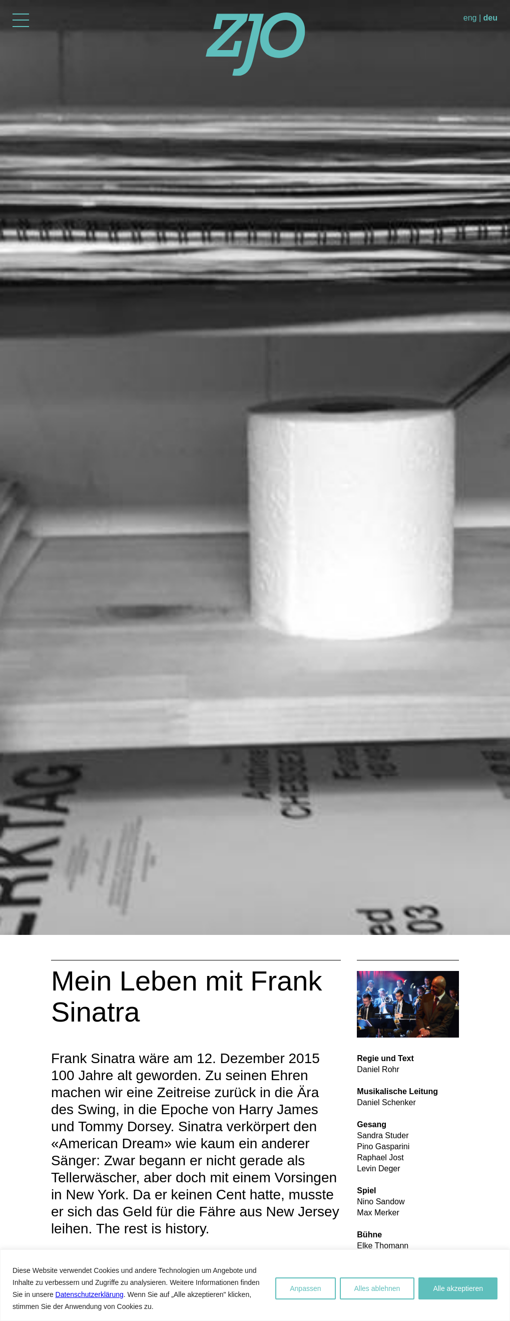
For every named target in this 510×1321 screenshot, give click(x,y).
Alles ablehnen (377, 1288)
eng (470, 18)
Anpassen (305, 1288)
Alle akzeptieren (458, 1288)
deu (490, 18)
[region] (255, 1285)
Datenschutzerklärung (90, 1294)
